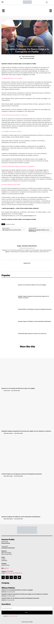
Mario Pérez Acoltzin (8, 433)
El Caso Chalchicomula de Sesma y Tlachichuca (14, 115)
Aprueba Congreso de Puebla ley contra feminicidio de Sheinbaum (34, 321)
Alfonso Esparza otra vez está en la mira (11, 230)
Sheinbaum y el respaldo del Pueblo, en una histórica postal (39, 230)
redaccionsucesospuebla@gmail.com (14, 573)
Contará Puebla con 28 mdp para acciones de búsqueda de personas (35, 309)
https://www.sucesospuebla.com (26, 248)
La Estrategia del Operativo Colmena (11, 131)
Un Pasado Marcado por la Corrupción (11, 78)
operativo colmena (10, 224)
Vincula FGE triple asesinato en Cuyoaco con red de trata (32, 333)
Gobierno (3, 600)
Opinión (11, 46)
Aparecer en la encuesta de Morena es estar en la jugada (32, 284)
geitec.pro (6, 568)
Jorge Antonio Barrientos (28, 56)
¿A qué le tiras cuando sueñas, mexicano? (31, 46)
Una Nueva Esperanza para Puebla (10, 184)
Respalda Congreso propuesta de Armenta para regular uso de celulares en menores (26, 431)
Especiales (4, 591)
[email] (27, 608)
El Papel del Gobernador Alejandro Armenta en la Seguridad (17, 166)
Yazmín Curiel (7, 390)
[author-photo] (2, 390)
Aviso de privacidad (12, 616)
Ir (27, 612)
